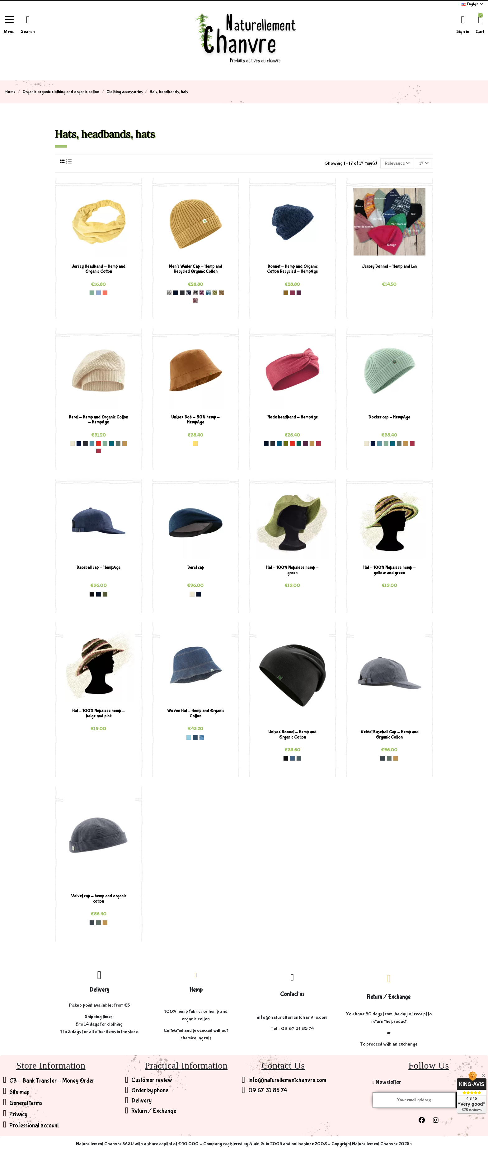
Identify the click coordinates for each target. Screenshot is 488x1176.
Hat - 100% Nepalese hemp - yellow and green (389, 570)
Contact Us (283, 1065)
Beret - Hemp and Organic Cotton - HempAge (98, 420)
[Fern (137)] (285, 443)
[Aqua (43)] (188, 737)
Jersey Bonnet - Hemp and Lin (389, 266)
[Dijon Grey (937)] (221, 292)
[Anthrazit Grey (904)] (195, 292)
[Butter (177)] (195, 443)
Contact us (292, 994)
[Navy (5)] (175, 292)
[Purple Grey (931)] (201, 292)
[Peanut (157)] (285, 292)
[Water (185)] (98, 292)
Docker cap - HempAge (389, 417)
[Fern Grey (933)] (214, 292)
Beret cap (195, 567)
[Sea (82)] (279, 443)
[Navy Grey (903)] (188, 292)
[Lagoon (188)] (111, 443)
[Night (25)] (78, 443)
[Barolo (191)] (98, 450)
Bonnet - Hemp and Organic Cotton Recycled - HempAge (292, 269)
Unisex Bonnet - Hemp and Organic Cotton (292, 735)
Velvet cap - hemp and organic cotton (98, 899)
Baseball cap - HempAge (98, 567)
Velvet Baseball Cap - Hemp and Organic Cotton (389, 735)
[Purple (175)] (298, 292)
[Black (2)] (91, 594)
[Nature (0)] (72, 443)
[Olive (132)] (104, 594)
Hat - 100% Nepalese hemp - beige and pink (98, 713)
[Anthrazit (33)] (182, 292)
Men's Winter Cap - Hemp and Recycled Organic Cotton (195, 269)
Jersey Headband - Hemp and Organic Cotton (98, 269)
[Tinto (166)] (292, 292)
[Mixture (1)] (169, 292)
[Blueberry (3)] (292, 758)
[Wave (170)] (91, 443)
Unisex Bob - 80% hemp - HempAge (195, 420)
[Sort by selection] (397, 163)
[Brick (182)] (98, 443)
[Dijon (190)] (124, 443)
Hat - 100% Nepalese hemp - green (292, 570)
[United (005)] (201, 737)
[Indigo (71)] (195, 737)
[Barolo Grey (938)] (195, 300)
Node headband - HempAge (292, 417)
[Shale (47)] (382, 758)
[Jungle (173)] (298, 443)
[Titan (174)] (298, 758)
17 (424, 163)
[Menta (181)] (91, 292)
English (472, 4)
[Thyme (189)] (117, 443)
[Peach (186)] (104, 292)
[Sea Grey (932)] (208, 292)
